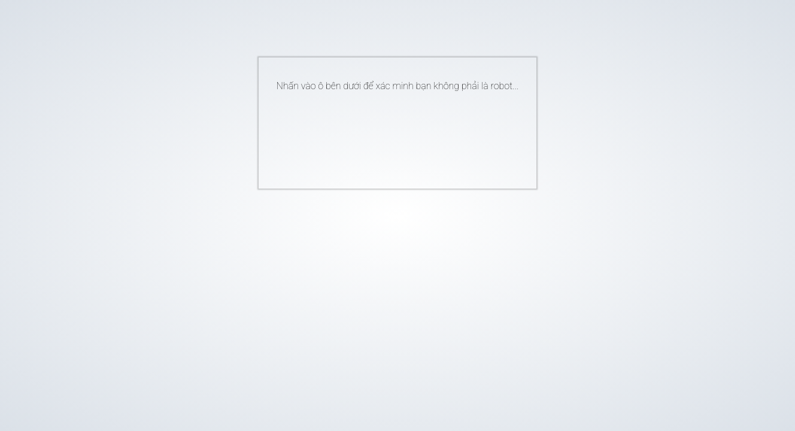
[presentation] (380, 135)
